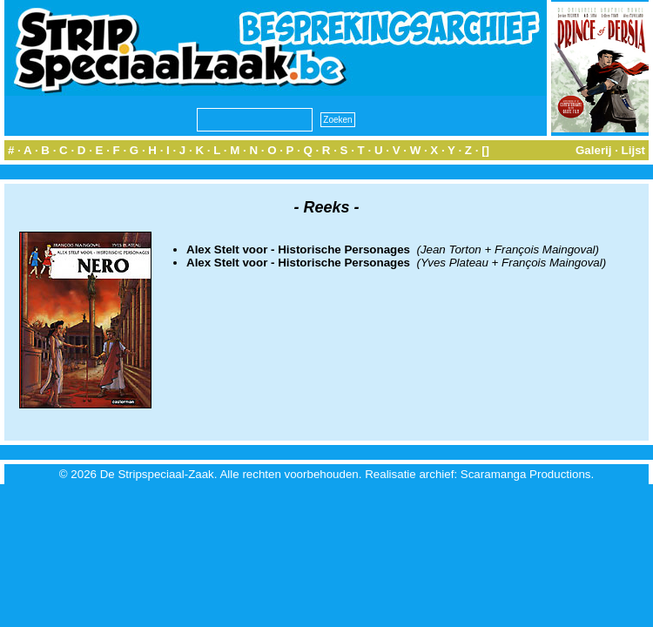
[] (485, 150)
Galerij (594, 150)
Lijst (633, 150)
